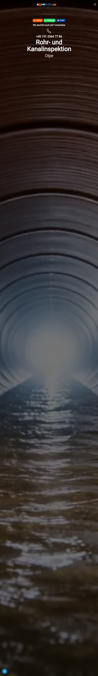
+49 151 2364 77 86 (49, 36)
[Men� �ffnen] (95, 4)
